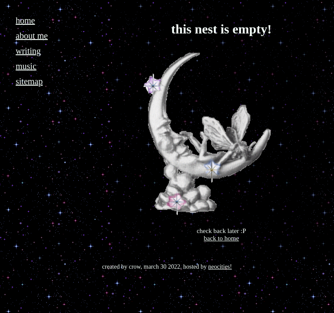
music (26, 66)
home (25, 20)
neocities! (220, 266)
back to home (221, 238)
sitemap (29, 81)
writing (28, 51)
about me (32, 35)
